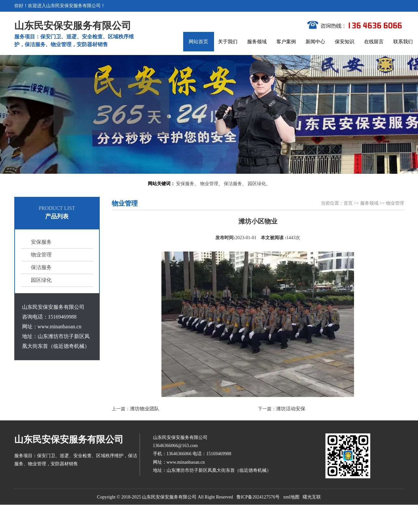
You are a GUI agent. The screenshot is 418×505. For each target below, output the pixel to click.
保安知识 (344, 41)
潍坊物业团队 (144, 408)
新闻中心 (315, 41)
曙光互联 (312, 497)
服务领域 (257, 41)
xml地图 (291, 497)
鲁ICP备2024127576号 (258, 497)
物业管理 (209, 183)
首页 (348, 203)
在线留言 (374, 41)
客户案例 (286, 41)
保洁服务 (233, 183)
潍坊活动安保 (290, 408)
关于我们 (227, 41)
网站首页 (198, 41)
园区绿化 (257, 183)
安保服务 (185, 183)
